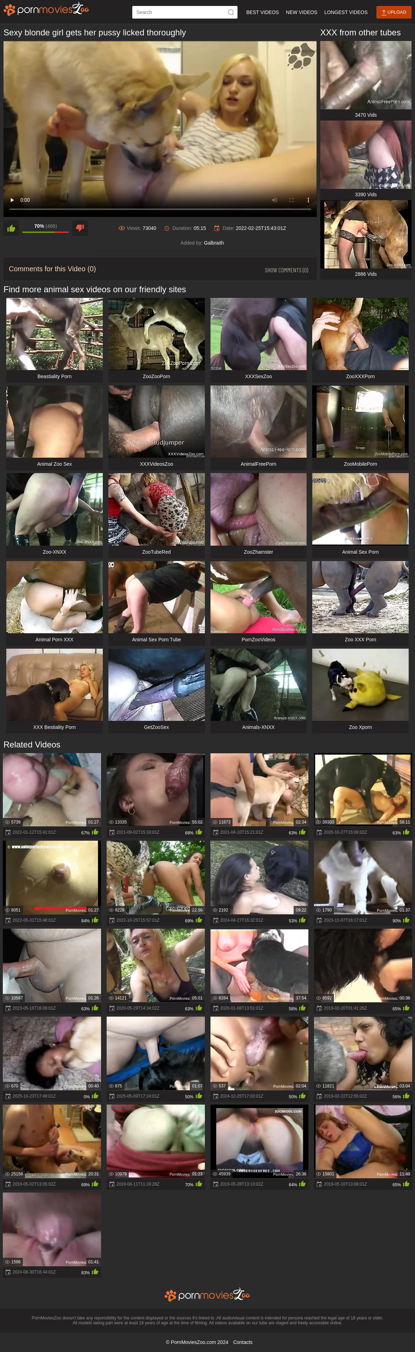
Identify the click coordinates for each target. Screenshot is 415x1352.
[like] (11, 228)
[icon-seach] (231, 12)
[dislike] (80, 228)
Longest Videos (346, 12)
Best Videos (262, 12)
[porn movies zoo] (46, 9)
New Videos (301, 12)
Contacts (243, 1342)
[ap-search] (184, 12)
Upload (394, 12)
